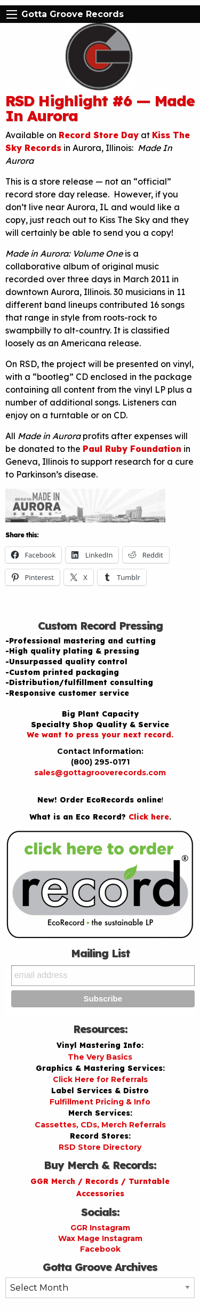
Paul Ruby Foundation (132, 448)
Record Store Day (99, 135)
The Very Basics (100, 1057)
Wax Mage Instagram (100, 1238)
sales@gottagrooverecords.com (100, 772)
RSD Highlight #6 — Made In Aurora (100, 108)
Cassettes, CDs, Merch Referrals (100, 1125)
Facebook (100, 1249)
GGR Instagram (100, 1228)
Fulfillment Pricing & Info (100, 1102)
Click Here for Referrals (100, 1079)
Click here (149, 817)
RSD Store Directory (100, 1147)
